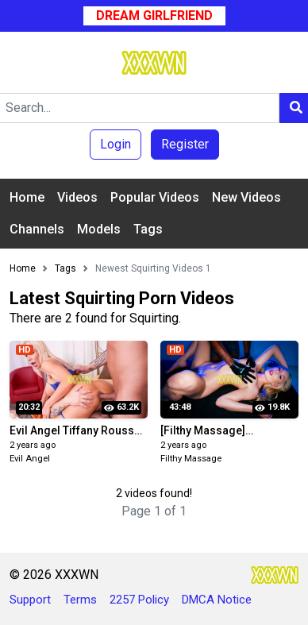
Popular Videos (154, 197)
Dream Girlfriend (154, 15)
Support (30, 599)
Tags (148, 229)
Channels (37, 229)
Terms (80, 599)
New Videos (246, 197)
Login (115, 144)
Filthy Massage (190, 458)
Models (99, 229)
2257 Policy (139, 599)
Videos (77, 197)
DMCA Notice (217, 599)
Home (27, 197)
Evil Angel (30, 458)
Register (185, 144)
